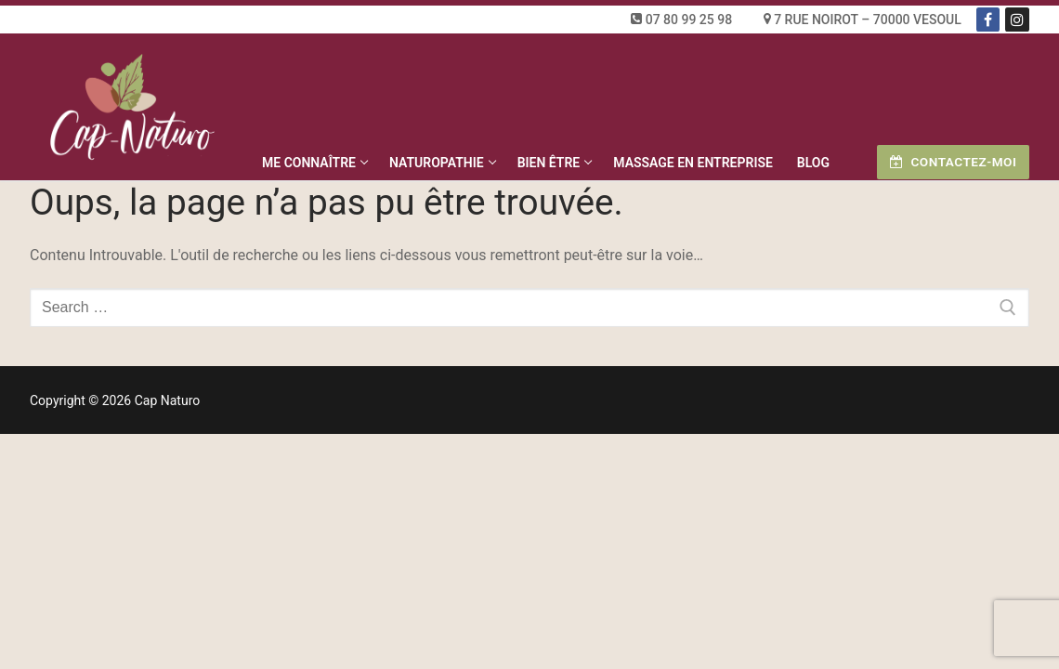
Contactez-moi (953, 161)
